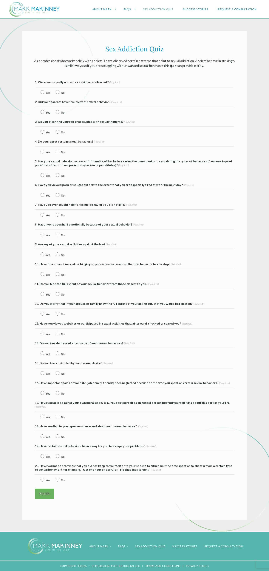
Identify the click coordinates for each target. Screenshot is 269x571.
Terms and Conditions (163, 565)
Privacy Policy (197, 565)
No (62, 92)
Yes (47, 92)
